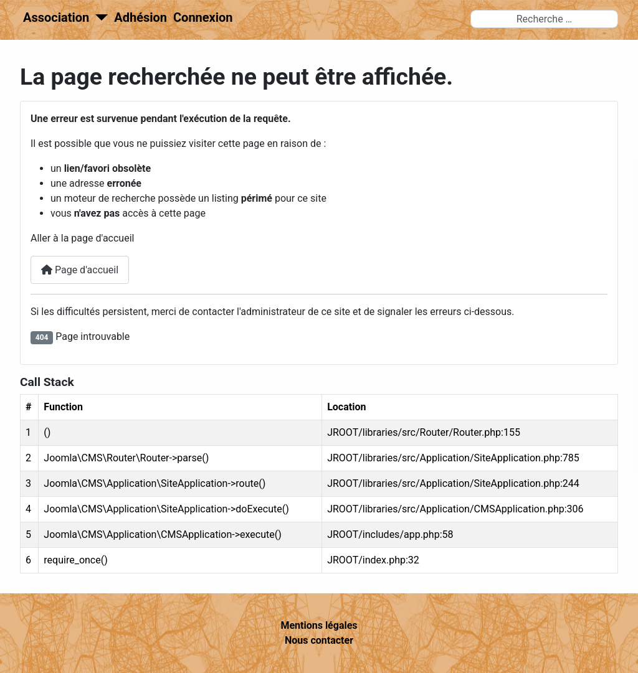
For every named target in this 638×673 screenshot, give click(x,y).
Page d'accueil (79, 270)
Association (56, 17)
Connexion (203, 17)
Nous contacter (319, 640)
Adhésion (140, 17)
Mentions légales (318, 625)
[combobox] (544, 19)
